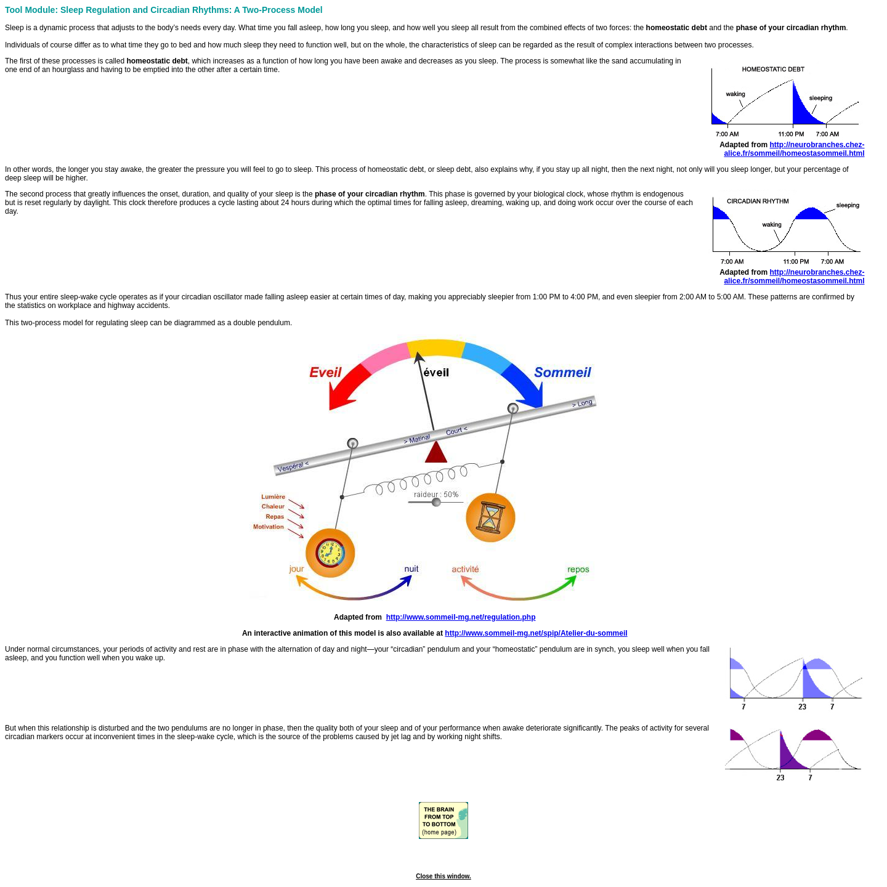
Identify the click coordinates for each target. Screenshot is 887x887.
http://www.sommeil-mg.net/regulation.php (461, 617)
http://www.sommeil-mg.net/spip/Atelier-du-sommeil (536, 633)
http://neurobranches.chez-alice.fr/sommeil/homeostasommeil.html (794, 149)
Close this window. (443, 876)
